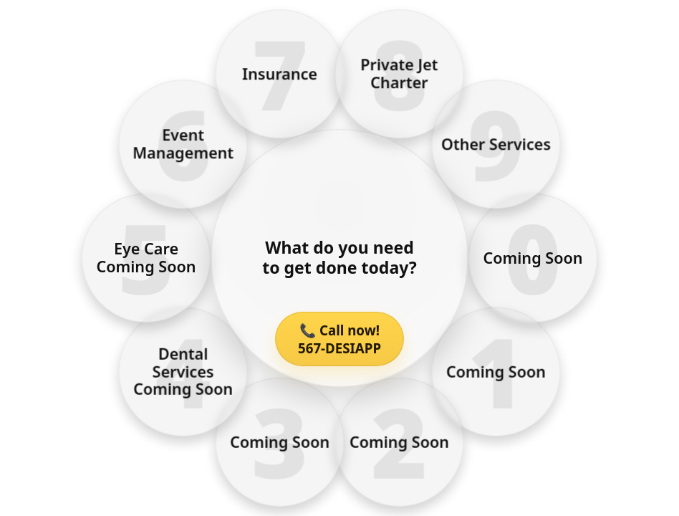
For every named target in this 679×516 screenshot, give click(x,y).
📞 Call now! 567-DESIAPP (339, 339)
